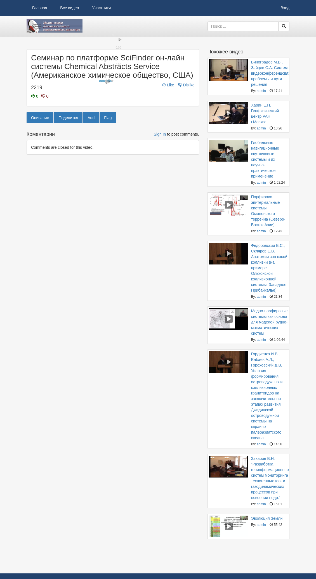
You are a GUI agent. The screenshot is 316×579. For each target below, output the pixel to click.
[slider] (113, 131)
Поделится (68, 214)
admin (261, 91)
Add (91, 214)
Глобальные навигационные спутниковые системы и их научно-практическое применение (265, 159)
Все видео (69, 8)
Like (168, 181)
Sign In (160, 231)
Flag (108, 214)
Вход (284, 8)
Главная (39, 8)
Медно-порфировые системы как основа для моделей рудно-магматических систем (269, 322)
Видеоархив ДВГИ (54, 26)
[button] (34, 136)
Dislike (186, 181)
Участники (101, 8)
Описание (40, 214)
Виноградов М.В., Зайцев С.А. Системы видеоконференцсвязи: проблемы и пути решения (272, 73)
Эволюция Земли (267, 518)
